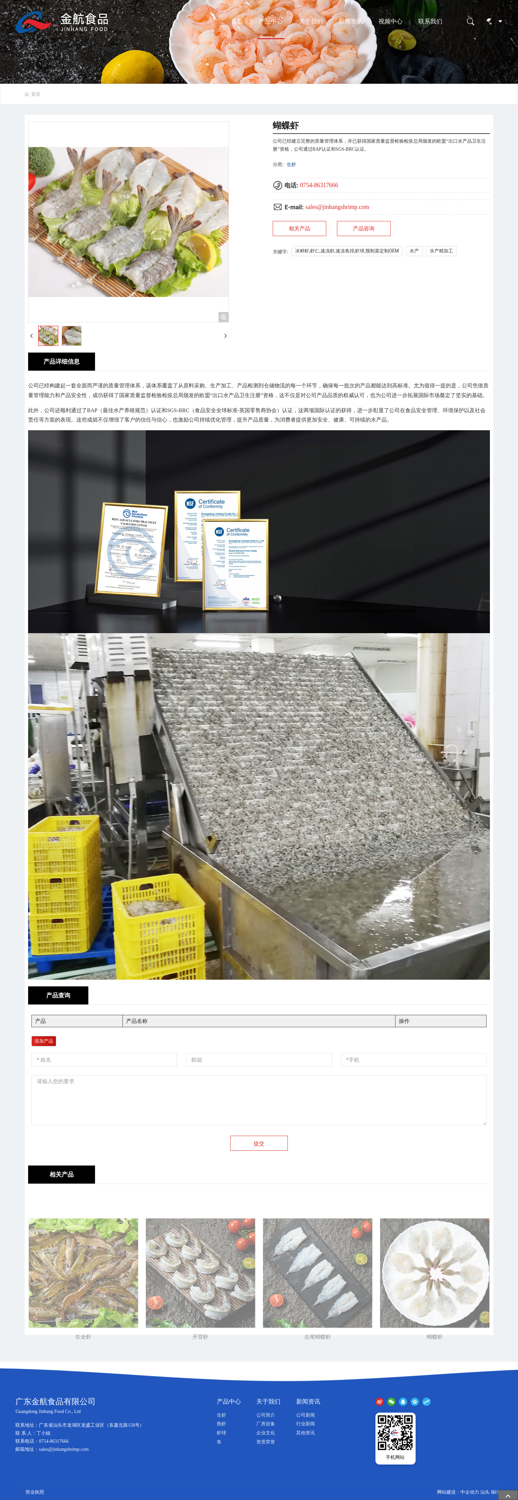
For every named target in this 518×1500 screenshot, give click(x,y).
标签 (496, 1492)
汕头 (485, 1492)
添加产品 (43, 1041)
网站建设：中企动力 (458, 1492)
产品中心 (271, 21)
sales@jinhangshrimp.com (337, 207)
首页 (237, 21)
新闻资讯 (351, 21)
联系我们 (430, 21)
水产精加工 (441, 250)
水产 (414, 250)
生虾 (291, 164)
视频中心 (390, 21)
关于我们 (311, 21)
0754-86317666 (319, 185)
